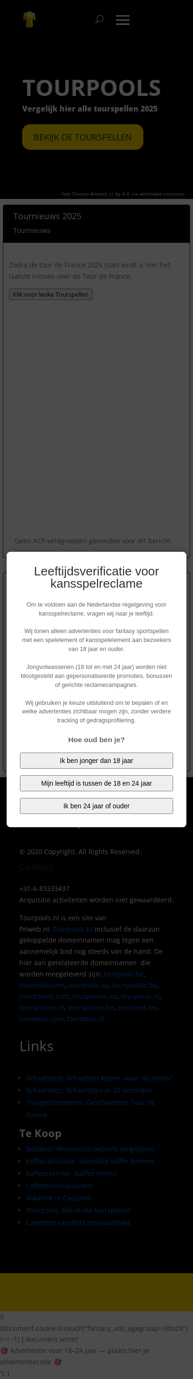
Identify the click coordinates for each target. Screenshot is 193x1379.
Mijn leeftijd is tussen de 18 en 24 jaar (96, 783)
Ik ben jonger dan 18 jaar (96, 760)
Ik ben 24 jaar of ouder (96, 806)
